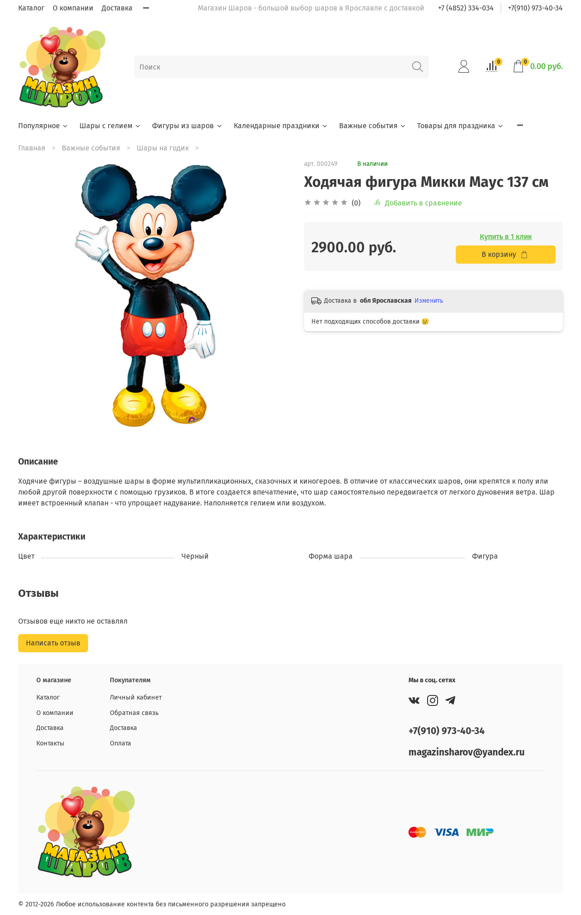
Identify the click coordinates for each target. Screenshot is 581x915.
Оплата (120, 743)
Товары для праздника (460, 125)
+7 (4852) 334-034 (466, 8)
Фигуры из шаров (187, 125)
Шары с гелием (110, 125)
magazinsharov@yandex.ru (467, 752)
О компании (73, 8)
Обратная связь (134, 713)
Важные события (372, 125)
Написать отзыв (53, 643)
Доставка (117, 8)
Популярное (43, 125)
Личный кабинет (136, 697)
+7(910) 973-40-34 (535, 8)
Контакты (50, 743)
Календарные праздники (281, 125)
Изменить (428, 301)
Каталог (31, 8)
